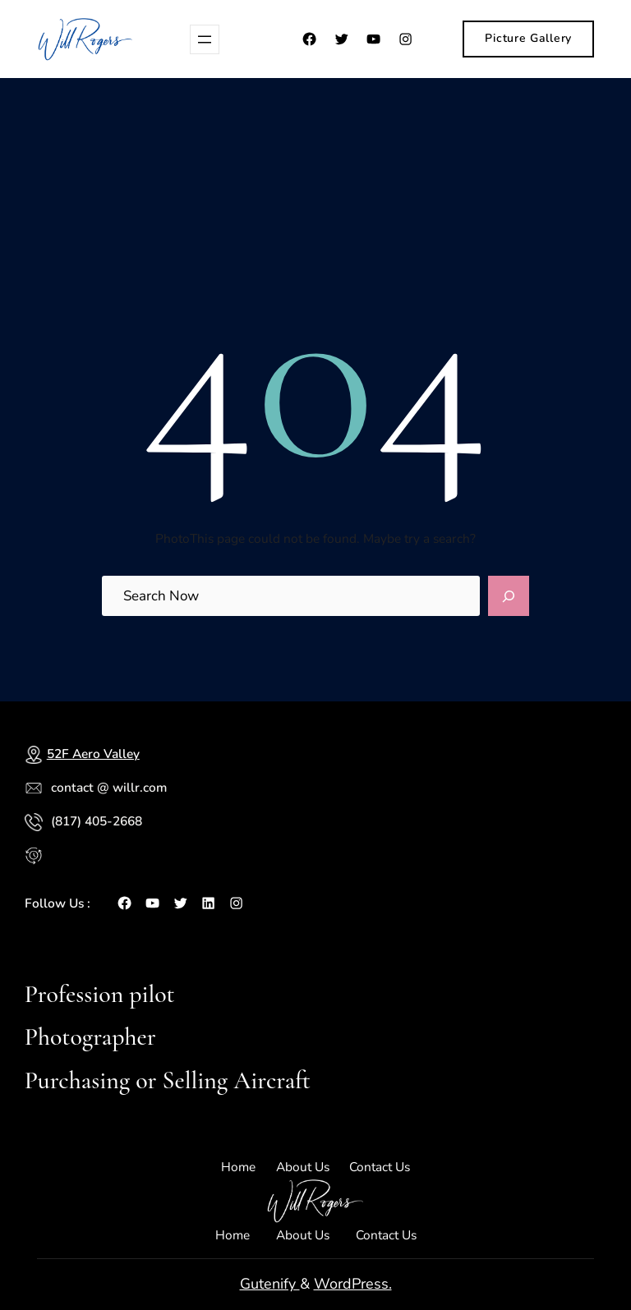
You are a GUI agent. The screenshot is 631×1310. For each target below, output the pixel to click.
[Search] (508, 596)
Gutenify (270, 1284)
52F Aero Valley (93, 753)
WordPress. (353, 1284)
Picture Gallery (528, 38)
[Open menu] (204, 39)
